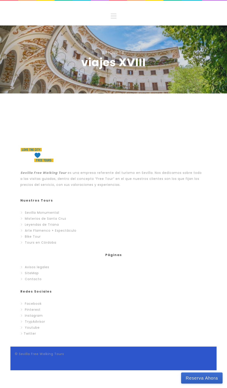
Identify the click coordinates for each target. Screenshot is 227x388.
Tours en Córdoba (40, 242)
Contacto (33, 279)
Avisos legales (37, 267)
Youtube (32, 327)
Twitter (30, 333)
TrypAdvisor (35, 321)
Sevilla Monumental (42, 212)
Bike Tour (33, 236)
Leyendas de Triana (42, 224)
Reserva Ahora (202, 378)
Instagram (34, 315)
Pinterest (33, 309)
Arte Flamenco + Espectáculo (50, 230)
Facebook (33, 303)
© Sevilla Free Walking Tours (39, 354)
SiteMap (32, 273)
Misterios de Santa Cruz (45, 218)
